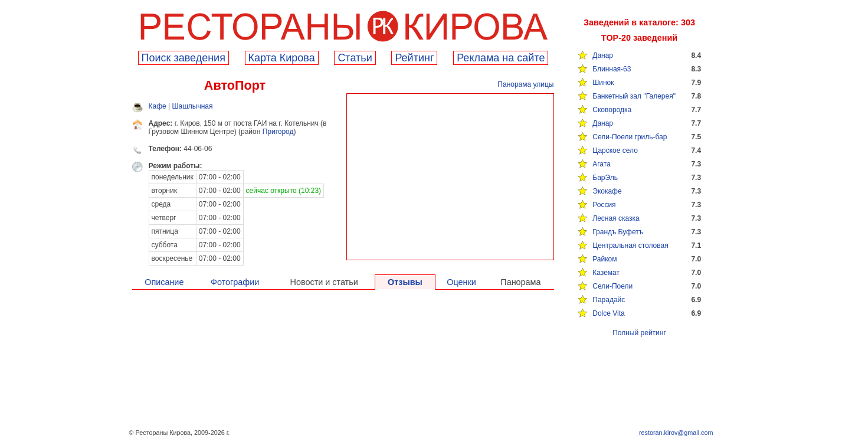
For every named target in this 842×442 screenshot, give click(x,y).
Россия (603, 205)
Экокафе (606, 191)
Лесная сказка (615, 218)
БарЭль (605, 177)
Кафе (157, 106)
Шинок (603, 82)
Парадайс (608, 300)
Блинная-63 (611, 69)
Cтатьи (355, 58)
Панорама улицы (525, 84)
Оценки (461, 282)
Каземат (606, 273)
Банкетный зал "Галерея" (634, 96)
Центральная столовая (630, 245)
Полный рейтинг (639, 333)
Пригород (278, 131)
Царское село (615, 150)
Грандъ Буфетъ (617, 232)
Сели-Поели (612, 286)
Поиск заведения (183, 58)
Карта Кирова (281, 58)
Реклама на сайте (501, 58)
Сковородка (611, 110)
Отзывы (405, 282)
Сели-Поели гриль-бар (629, 137)
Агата (601, 164)
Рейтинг (414, 58)
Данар (602, 55)
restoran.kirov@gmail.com (676, 432)
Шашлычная (192, 106)
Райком (604, 259)
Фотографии (235, 282)
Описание (164, 282)
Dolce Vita (608, 313)
